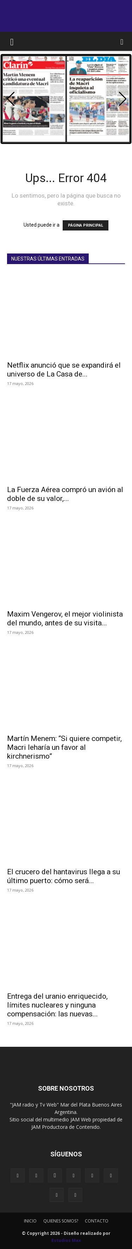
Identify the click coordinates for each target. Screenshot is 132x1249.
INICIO (30, 1221)
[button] (12, 41)
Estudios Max (66, 1240)
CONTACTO (96, 1221)
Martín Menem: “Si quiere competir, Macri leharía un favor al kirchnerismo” (64, 747)
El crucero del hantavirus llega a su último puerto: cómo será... (63, 876)
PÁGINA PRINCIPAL (85, 225)
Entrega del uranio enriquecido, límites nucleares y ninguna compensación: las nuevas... (57, 1005)
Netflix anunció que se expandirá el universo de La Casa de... (64, 369)
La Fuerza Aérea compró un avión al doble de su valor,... (65, 494)
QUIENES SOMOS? (60, 1221)
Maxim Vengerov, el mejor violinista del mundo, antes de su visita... (65, 618)
